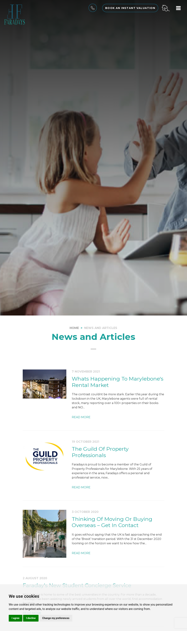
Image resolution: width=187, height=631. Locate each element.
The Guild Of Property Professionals (100, 452)
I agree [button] (15, 618)
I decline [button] (31, 618)
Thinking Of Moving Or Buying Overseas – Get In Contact (112, 522)
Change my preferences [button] (55, 618)
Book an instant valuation (130, 8)
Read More (81, 417)
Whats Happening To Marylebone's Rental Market (117, 381)
